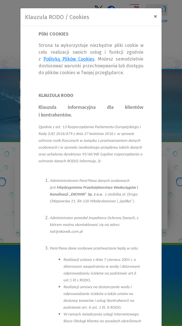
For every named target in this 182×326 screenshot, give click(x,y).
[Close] (155, 16)
